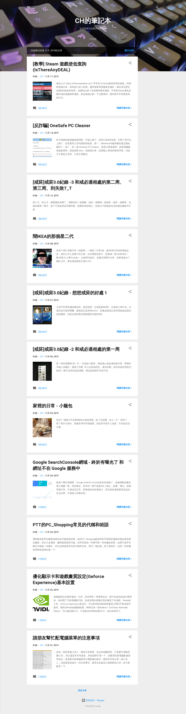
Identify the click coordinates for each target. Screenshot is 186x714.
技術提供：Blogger (93, 700)
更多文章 (82, 690)
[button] (130, 63)
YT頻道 (93, 39)
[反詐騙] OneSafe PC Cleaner (61, 125)
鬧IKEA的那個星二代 (53, 236)
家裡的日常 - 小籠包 (52, 405)
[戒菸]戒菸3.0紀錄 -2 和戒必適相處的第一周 (76, 349)
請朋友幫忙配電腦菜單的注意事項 (66, 637)
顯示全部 (129, 50)
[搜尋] (157, 8)
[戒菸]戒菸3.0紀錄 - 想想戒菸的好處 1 (70, 292)
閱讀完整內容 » (124, 108)
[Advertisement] (149, 91)
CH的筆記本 (93, 21)
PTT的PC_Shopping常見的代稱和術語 (71, 524)
